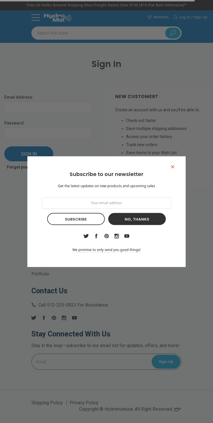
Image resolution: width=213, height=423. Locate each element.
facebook (96, 235)
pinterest (106, 235)
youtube (126, 235)
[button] (172, 166)
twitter (86, 236)
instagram (116, 235)
